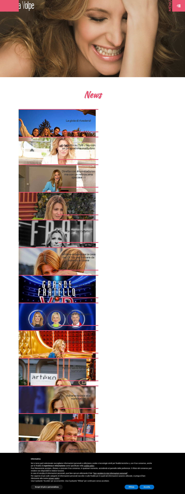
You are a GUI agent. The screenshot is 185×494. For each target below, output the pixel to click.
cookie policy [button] (89, 466)
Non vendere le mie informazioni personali (110, 473)
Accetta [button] (147, 487)
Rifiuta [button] (131, 487)
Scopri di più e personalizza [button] (47, 487)
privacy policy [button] (54, 478)
